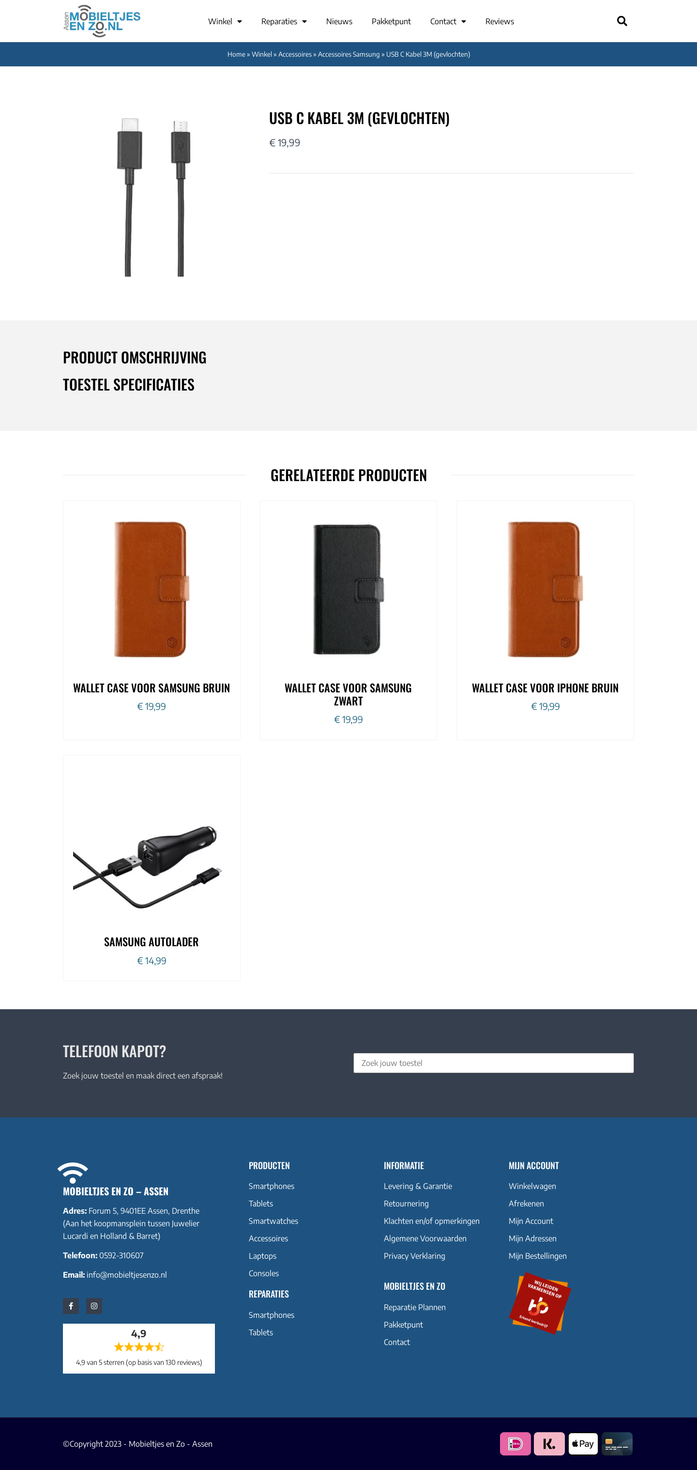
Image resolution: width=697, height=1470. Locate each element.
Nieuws (339, 21)
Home (236, 54)
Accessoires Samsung (349, 54)
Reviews (499, 21)
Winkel (225, 21)
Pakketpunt (391, 21)
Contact (448, 21)
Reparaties (284, 21)
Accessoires (295, 54)
